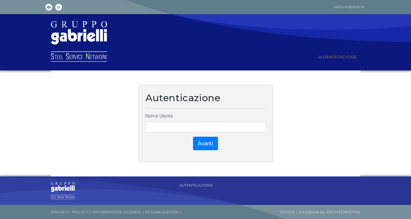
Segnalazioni (162, 211)
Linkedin (58, 7)
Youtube (48, 7)
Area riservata (349, 7)
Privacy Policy (69, 211)
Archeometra (343, 211)
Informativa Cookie (116, 211)
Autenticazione (196, 185)
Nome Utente (159, 116)
